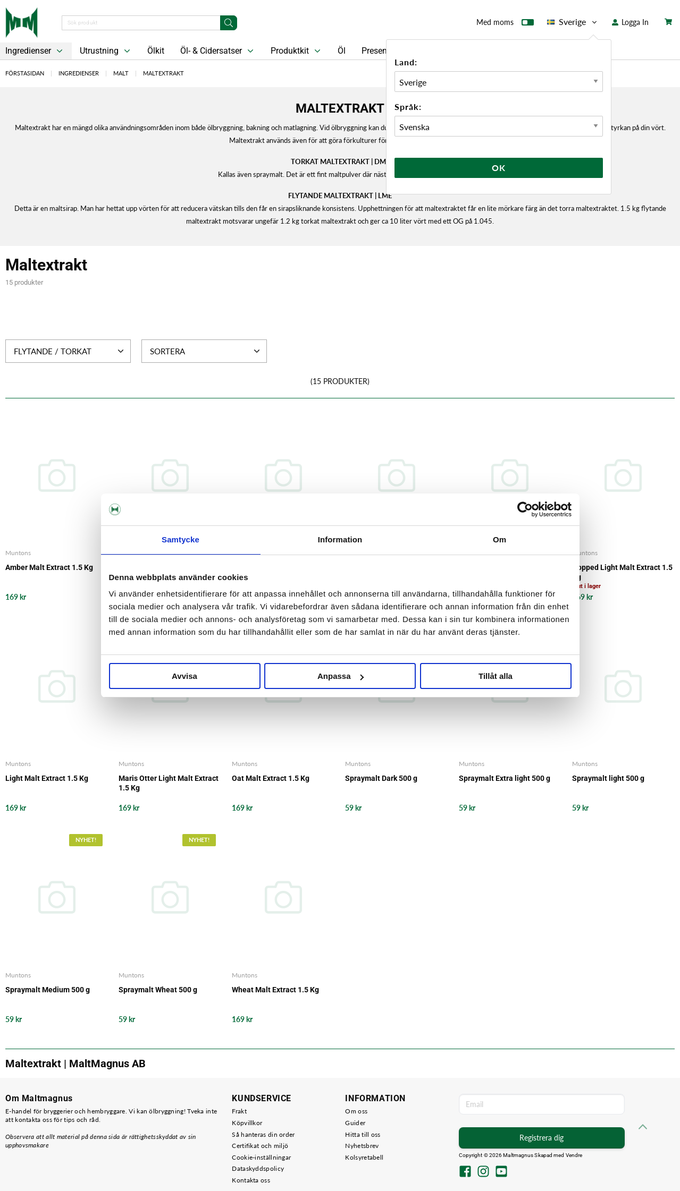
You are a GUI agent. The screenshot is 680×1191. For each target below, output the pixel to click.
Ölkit (155, 51)
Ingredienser (78, 73)
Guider (355, 1123)
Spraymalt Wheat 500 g (158, 989)
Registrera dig (541, 1137)
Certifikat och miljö (260, 1146)
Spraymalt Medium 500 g (47, 989)
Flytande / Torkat (70, 351)
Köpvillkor (247, 1123)
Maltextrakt (163, 73)
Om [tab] (499, 539)
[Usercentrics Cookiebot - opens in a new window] (525, 509)
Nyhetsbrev (362, 1146)
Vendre (574, 1155)
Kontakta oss (251, 1180)
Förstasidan (24, 73)
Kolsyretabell (364, 1157)
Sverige (573, 22)
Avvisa (184, 675)
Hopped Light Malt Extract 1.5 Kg (622, 572)
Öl (342, 51)
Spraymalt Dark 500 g (381, 778)
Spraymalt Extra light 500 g (504, 778)
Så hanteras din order (263, 1134)
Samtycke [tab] (180, 539)
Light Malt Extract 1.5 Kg (46, 778)
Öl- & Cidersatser (218, 51)
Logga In (630, 22)
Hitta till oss (362, 1134)
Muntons (18, 553)
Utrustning (106, 51)
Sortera (206, 351)
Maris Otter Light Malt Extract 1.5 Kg (169, 783)
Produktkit (297, 51)
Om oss (356, 1111)
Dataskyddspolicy (258, 1168)
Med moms (505, 24)
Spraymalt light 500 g (608, 778)
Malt (121, 73)
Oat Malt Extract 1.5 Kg (270, 778)
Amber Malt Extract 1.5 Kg (49, 567)
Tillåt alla (495, 675)
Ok (499, 168)
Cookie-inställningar (261, 1157)
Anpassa (340, 675)
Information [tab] (340, 539)
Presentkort (383, 51)
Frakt (239, 1111)
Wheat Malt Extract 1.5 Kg (275, 989)
